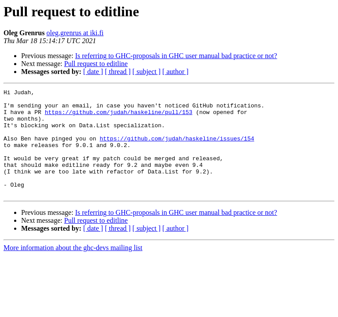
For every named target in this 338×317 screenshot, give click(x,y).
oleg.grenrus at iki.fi (74, 33)
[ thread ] (118, 71)
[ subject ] (146, 71)
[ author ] (175, 71)
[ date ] (93, 71)
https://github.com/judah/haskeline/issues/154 (176, 149)
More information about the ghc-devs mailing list (73, 269)
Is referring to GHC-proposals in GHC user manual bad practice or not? (176, 55)
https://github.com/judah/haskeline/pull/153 (118, 117)
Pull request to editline (96, 63)
